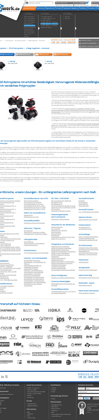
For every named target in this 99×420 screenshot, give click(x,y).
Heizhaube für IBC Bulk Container (61, 211)
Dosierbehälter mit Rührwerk (32, 274)
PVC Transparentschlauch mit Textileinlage (36, 253)
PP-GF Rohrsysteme (20, 40)
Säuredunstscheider (57, 227)
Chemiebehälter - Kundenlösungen (34, 280)
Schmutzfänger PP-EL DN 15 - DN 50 (34, 206)
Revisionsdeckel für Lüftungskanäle (34, 243)
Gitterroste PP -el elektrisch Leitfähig (34, 232)
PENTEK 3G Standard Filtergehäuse (61, 248)
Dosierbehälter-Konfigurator (32, 260)
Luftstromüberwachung (31, 245)
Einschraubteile (83, 202)
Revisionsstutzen (56, 234)
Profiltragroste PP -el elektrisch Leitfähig (35, 234)
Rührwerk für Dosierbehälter (32, 275)
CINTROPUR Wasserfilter (58, 266)
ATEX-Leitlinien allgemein (31, 201)
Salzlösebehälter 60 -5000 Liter (32, 265)
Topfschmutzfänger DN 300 (86, 238)
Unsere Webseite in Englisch (87, 293)
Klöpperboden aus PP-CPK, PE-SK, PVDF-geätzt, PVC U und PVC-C (63, 238)
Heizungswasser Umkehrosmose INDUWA (63, 270)
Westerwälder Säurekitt (85, 285)
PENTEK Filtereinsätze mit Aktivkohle (61, 263)
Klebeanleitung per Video (31, 217)
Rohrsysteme (9, 40)
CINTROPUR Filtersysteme (58, 265)
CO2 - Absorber (55, 229)
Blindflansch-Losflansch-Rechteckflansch (63, 278)
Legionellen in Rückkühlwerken (60, 219)
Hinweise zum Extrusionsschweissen (34, 223)
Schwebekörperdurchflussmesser (88, 248)
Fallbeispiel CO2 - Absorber (59, 230)
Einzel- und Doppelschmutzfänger (88, 237)
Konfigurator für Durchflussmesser (89, 249)
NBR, (9, 280)
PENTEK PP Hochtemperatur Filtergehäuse (63, 251)
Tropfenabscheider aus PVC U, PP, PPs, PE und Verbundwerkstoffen (63, 292)
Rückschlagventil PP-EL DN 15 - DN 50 (35, 207)
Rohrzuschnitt (44, 54)
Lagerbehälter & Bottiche (31, 267)
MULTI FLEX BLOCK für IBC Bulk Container (63, 206)
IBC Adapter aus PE (56, 202)
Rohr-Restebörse (63, 54)
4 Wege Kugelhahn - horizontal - (36, 40)
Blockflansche (55, 235)
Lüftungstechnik (28, 242)
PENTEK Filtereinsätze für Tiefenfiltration (63, 261)
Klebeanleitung (28, 215)
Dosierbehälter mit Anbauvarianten (34, 277)
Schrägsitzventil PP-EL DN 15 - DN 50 (34, 209)
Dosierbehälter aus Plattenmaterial (34, 279)
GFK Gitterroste (28, 230)
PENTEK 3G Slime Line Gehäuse (60, 246)
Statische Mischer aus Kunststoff (88, 219)
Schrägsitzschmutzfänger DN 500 (88, 240)
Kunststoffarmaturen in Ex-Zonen (33, 204)
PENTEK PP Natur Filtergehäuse (60, 253)
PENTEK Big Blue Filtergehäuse (60, 250)
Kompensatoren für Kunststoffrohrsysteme (85, 228)
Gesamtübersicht (24, 54)
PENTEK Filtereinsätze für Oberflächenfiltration (58, 259)
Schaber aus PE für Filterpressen (88, 270)
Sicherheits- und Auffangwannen (33, 270)
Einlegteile (82, 201)
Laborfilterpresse (83, 262)
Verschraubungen (84, 206)
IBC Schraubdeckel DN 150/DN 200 (61, 201)
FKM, (12, 280)
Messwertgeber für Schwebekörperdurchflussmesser (88, 252)
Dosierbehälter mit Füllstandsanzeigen (35, 282)
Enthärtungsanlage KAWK (58, 268)
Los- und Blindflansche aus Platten (89, 212)
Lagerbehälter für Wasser (31, 269)
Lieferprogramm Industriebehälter (33, 272)
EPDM (15, 280)
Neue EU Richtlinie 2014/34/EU (32, 202)
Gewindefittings (83, 204)
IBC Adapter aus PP (56, 204)
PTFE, (5, 280)
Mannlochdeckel (56, 232)
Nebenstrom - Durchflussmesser (88, 254)
